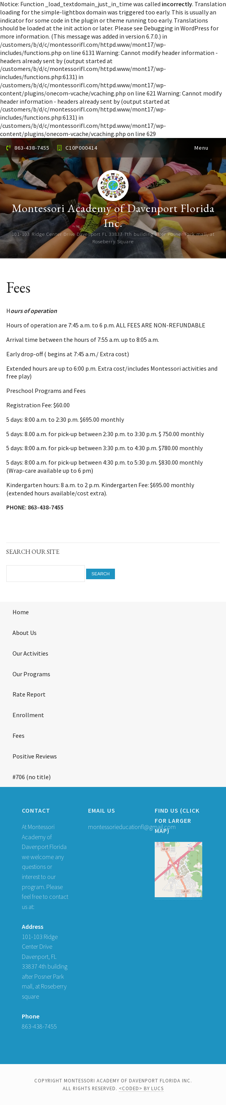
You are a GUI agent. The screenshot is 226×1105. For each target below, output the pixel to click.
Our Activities (30, 653)
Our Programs (31, 674)
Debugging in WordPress (176, 28)
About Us (24, 632)
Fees (18, 735)
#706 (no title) (31, 777)
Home (20, 612)
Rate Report (29, 694)
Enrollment (28, 715)
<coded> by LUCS (141, 1088)
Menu (201, 147)
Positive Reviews (34, 756)
